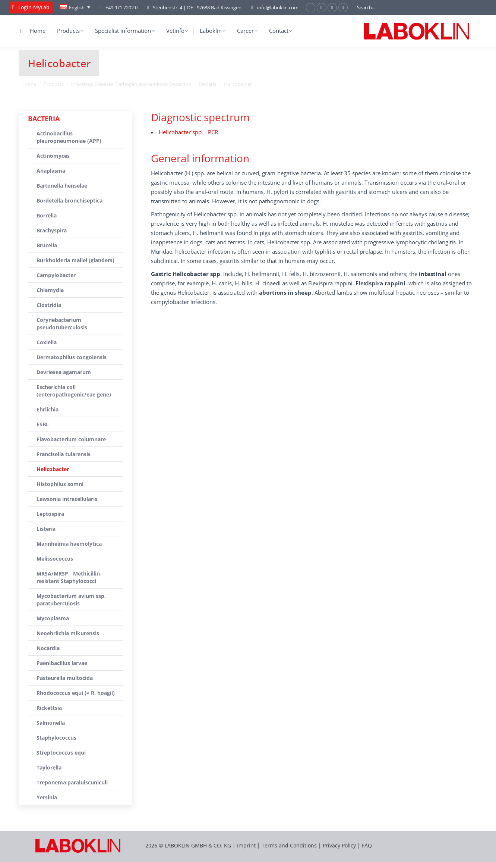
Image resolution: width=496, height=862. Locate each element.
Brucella (47, 245)
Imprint (246, 845)
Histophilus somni (60, 484)
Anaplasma (51, 170)
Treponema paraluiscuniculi (72, 782)
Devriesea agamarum (64, 372)
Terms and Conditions (290, 845)
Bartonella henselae (62, 185)
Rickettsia (49, 707)
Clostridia (49, 304)
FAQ (367, 845)
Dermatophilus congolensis (72, 357)
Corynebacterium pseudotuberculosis (62, 323)
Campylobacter (56, 275)
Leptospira (50, 513)
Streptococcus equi (61, 752)
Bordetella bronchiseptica (69, 200)
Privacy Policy (339, 845)
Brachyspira (52, 230)
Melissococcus (55, 558)
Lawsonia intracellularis (67, 498)
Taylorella (49, 767)
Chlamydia (50, 290)
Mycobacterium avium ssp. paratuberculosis (71, 599)
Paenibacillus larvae (62, 663)
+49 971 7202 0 (121, 7)
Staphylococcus (56, 737)
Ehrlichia (48, 409)
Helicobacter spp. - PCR (188, 132)
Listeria (46, 528)
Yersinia (47, 797)
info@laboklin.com (273, 7)
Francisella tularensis (64, 454)
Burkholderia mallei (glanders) (75, 260)
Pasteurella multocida (65, 677)
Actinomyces (53, 155)
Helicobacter (53, 469)
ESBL (43, 424)
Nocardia (48, 648)
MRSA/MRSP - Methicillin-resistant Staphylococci (69, 577)
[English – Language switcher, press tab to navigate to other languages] (75, 7)
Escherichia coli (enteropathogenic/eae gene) (74, 390)
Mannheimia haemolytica (69, 543)
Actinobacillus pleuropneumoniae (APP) (69, 137)
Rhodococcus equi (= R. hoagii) (76, 692)
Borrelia (47, 215)
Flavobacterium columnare (71, 439)
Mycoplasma (53, 618)
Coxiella (47, 342)
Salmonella (51, 722)
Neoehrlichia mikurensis (68, 633)
